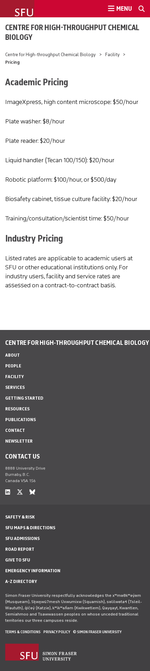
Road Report (19, 549)
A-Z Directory (21, 581)
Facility (112, 54)
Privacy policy (56, 631)
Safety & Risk (20, 517)
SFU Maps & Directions (30, 528)
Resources (17, 409)
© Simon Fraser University (97, 631)
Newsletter (19, 441)
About (12, 355)
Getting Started (24, 398)
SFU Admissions (22, 538)
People (13, 366)
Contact (15, 430)
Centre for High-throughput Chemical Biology (72, 32)
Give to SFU (17, 560)
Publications (20, 419)
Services (15, 387)
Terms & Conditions (23, 631)
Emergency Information (32, 571)
